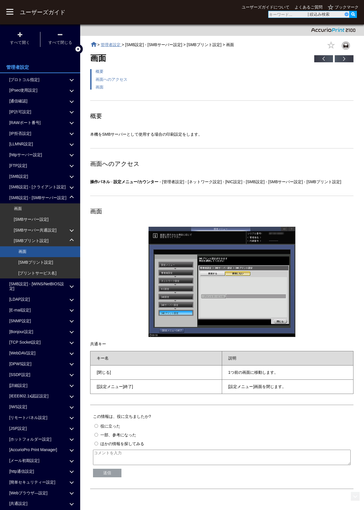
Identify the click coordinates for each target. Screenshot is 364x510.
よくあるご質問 (308, 7)
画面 (100, 87)
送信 (107, 475)
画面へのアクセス (111, 79)
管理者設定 (111, 44)
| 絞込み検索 (319, 14)
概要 (100, 71)
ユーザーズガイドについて (265, 7)
